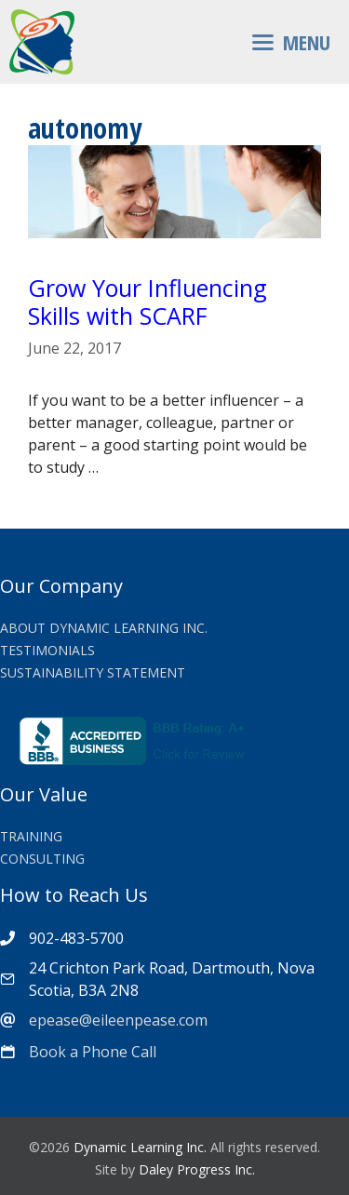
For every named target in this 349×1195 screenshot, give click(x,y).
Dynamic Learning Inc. (140, 1147)
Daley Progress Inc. (197, 1169)
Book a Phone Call (92, 1051)
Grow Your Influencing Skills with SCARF (147, 301)
